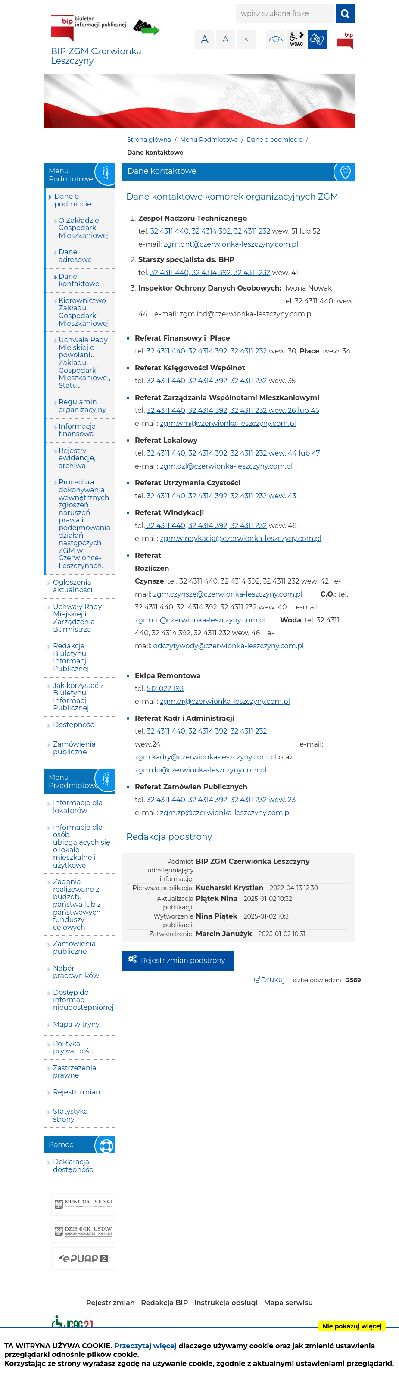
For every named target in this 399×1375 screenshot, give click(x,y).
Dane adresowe (75, 256)
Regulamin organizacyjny (82, 406)
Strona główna (149, 140)
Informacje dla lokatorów (78, 807)
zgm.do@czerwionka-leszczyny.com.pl (200, 770)
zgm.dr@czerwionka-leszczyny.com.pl (225, 701)
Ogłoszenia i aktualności (74, 586)
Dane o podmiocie (274, 140)
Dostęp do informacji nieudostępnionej (83, 1000)
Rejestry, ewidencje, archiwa (77, 458)
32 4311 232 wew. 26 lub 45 (275, 410)
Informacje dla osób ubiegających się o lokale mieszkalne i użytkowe (81, 846)
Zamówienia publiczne (74, 748)
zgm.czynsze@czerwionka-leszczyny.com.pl (229, 594)
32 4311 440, (170, 231)
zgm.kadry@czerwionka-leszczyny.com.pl (206, 757)
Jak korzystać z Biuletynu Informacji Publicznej (78, 696)
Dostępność (73, 725)
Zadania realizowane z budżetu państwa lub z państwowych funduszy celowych (77, 904)
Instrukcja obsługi (226, 1303)
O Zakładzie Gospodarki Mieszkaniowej (84, 228)
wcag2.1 (296, 39)
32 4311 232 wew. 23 (263, 800)
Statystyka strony (70, 1115)
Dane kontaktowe (79, 280)
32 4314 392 (207, 351)
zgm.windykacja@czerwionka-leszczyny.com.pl (241, 538)
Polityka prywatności (74, 1048)
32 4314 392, (212, 231)
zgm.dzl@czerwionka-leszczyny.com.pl (226, 466)
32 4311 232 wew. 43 (263, 496)
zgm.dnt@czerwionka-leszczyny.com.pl (231, 244)
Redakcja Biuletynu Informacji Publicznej (71, 657)
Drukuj (273, 980)
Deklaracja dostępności (74, 1166)
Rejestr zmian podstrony (183, 960)
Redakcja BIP (164, 1303)
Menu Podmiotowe (209, 140)
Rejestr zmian (76, 1092)
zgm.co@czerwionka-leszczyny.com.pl (200, 620)
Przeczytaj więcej (145, 1346)
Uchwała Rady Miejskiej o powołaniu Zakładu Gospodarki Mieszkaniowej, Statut (84, 363)
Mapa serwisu (288, 1303)
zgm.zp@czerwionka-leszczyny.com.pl (225, 813)
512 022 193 (165, 688)
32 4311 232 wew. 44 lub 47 (275, 453)
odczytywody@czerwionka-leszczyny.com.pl (228, 646)
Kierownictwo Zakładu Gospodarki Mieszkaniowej (84, 312)
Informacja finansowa (77, 430)
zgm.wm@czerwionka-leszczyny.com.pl (228, 423)
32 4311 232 (252, 231)
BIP (345, 40)
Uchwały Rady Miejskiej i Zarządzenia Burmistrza (77, 618)
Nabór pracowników (76, 972)
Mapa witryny (76, 1024)
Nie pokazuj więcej (352, 1326)
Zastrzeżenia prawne (74, 1072)
